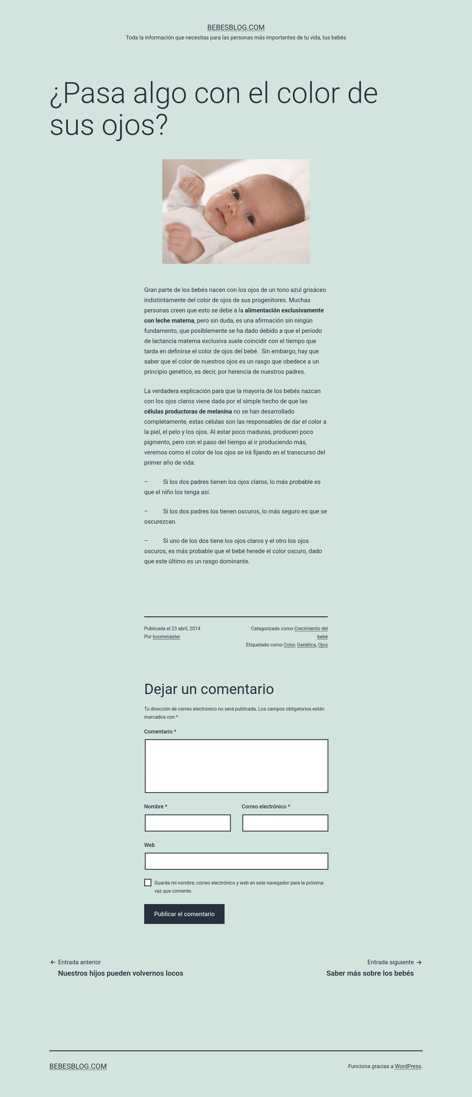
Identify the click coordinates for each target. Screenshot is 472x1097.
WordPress (408, 1066)
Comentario (160, 731)
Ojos (323, 645)
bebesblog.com (236, 27)
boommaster (166, 637)
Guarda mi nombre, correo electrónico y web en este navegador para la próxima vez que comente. (238, 887)
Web (149, 845)
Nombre (155, 806)
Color (289, 645)
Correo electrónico (266, 806)
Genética (306, 645)
